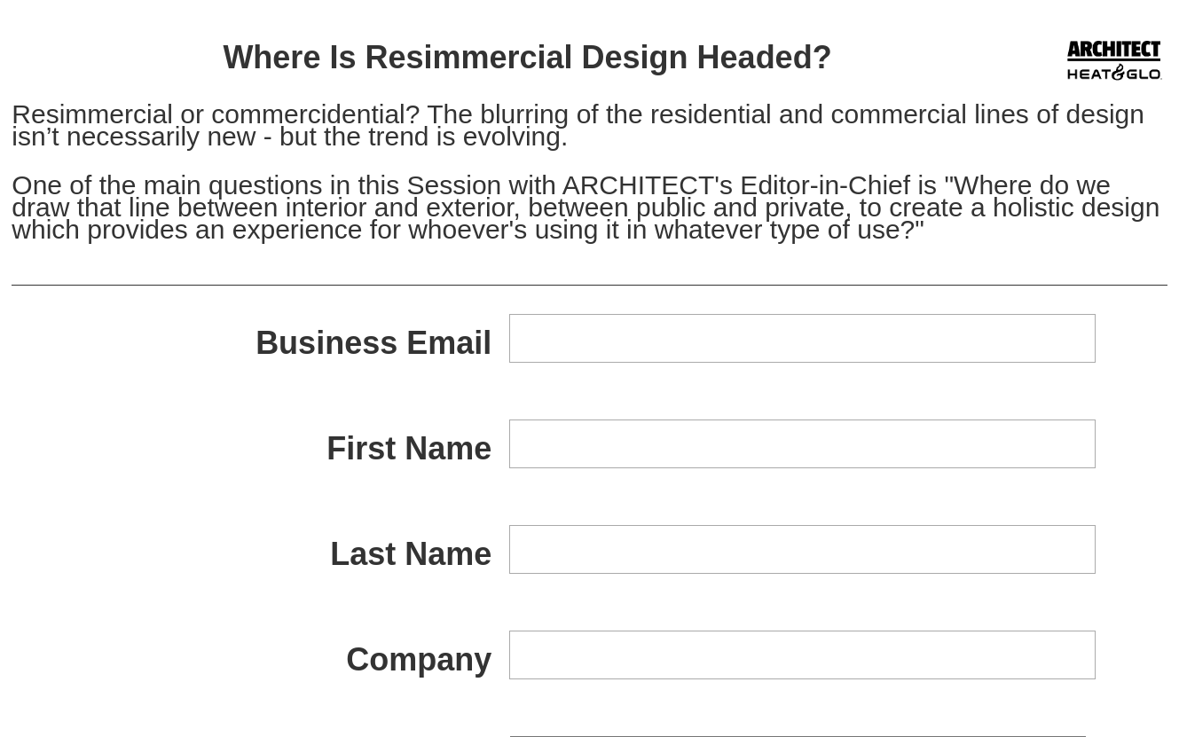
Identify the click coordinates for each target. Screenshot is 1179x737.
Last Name (410, 554)
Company (418, 659)
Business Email (373, 343)
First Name (408, 448)
